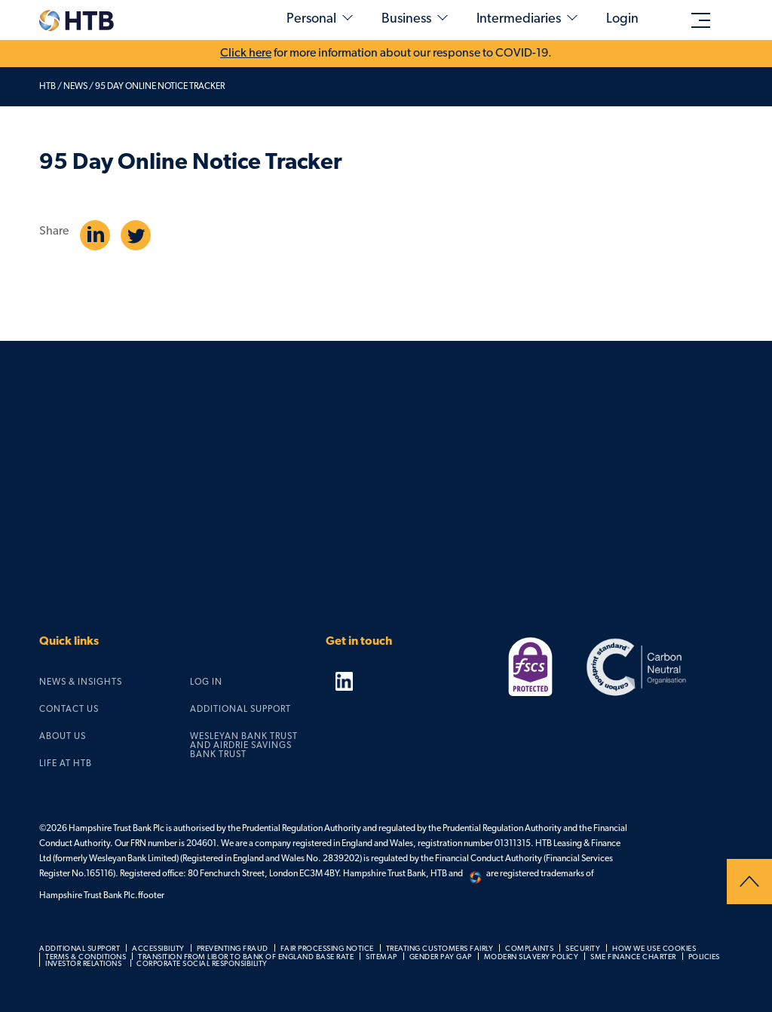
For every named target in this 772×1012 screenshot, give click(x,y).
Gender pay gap (440, 957)
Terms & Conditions (85, 957)
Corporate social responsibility (202, 964)
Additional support (240, 709)
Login (622, 19)
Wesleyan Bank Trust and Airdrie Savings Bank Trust (244, 745)
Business (406, 19)
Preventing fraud (232, 949)
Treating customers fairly (440, 949)
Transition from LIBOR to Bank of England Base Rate (246, 957)
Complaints (529, 949)
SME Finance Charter (633, 957)
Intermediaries (518, 19)
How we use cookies (654, 949)
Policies (704, 957)
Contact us (69, 709)
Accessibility (158, 949)
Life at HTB (65, 763)
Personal (311, 19)
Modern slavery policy (531, 957)
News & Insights (80, 682)
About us (62, 736)
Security (582, 949)
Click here (245, 54)
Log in (206, 682)
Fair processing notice (327, 949)
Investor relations (83, 964)
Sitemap (381, 957)
